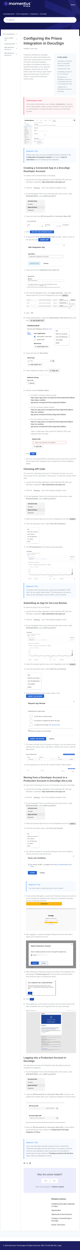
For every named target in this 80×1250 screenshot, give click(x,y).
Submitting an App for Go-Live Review (64, 73)
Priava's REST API (8, 39)
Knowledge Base (8, 14)
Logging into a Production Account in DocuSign (64, 89)
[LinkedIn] (30, 1163)
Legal (59, 1245)
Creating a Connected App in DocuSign (61, 1220)
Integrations (34, 14)
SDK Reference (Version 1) (9, 48)
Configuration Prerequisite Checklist (39, 157)
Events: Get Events (58, 1225)
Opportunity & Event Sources (61, 1214)
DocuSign (43, 14)
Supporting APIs (9, 44)
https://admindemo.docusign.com (53, 182)
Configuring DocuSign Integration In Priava (63, 1205)
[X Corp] (27, 1163)
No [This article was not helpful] (54, 1181)
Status (73, 5)
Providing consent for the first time (61, 1153)
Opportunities (56, 1210)
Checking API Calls (63, 69)
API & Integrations (22, 14)
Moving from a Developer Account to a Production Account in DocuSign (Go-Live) (64, 80)
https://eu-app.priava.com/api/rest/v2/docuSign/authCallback (52, 410)
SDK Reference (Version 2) (9, 54)
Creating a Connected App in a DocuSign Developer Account (64, 63)
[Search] (40, 20)
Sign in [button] (65, 5)
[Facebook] (24, 1163)
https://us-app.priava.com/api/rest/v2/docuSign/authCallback (52, 422)
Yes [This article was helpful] (45, 1181)
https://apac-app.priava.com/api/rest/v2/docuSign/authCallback (53, 398)
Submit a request (58, 1187)
